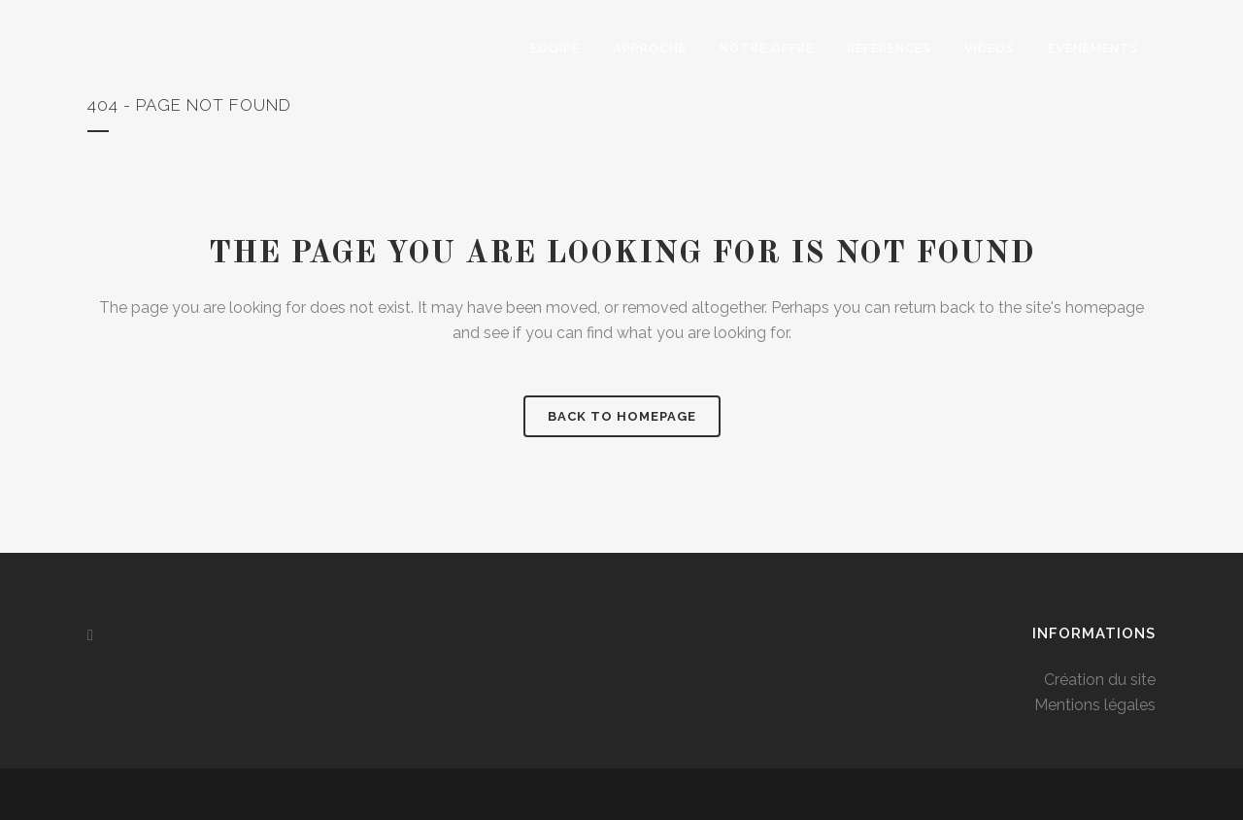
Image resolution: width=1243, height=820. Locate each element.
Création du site (1100, 679)
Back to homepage (622, 416)
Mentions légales (1095, 705)
